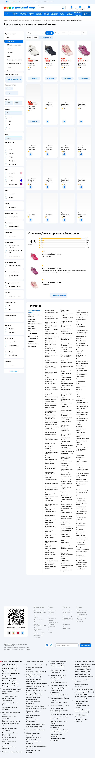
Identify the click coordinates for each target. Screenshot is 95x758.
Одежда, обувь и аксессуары (20, 20)
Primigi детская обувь (82, 330)
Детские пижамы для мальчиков (51, 519)
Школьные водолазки (51, 397)
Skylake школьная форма (50, 376)
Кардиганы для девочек (65, 310)
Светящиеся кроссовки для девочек (65, 430)
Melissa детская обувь (82, 363)
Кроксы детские (65, 563)
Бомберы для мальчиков (49, 523)
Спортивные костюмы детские (67, 469)
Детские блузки (65, 392)
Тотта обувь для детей (82, 487)
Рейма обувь (79, 338)
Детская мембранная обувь (82, 371)
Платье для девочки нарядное (50, 549)
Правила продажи (39, 619)
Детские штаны (65, 534)
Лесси (78, 396)
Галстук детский (80, 547)
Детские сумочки (81, 544)
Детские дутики (80, 359)
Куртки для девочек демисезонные (66, 338)
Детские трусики (81, 517)
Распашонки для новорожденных (50, 417)
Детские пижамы (81, 506)
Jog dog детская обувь (82, 312)
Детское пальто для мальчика (50, 516)
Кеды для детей (80, 379)
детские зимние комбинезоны (65, 457)
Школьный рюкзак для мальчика (51, 330)
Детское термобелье (66, 516)
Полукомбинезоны (66, 483)
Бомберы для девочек (67, 383)
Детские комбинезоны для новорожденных (51, 421)
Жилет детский (65, 502)
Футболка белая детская (65, 523)
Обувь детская (65, 542)
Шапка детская (80, 531)
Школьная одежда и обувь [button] (34, 311)
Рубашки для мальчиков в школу (50, 343)
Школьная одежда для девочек (51, 313)
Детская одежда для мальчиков (50, 534)
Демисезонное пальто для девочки (67, 318)
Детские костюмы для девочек (67, 386)
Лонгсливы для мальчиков (49, 538)
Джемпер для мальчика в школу (51, 393)
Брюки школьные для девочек (51, 355)
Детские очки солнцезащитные (81, 556)
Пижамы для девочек (66, 333)
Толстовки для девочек (51, 560)
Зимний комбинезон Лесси (67, 491)
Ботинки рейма (80, 343)
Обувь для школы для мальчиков (51, 363)
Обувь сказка (79, 322)
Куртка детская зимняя (67, 518)
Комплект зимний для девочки (67, 366)
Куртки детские (65, 463)
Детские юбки (49, 558)
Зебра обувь (79, 324)
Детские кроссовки (52, 20)
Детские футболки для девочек (67, 314)
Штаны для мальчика (51, 487)
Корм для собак (81, 616)
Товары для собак (82, 614)
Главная (6, 20)
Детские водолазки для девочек (66, 414)
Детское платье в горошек (65, 407)
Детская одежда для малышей (50, 408)
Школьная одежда (50, 310)
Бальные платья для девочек (50, 567)
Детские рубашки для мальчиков (51, 504)
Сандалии (10, 52)
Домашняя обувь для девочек (66, 434)
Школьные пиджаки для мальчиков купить (67, 527)
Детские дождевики (66, 506)
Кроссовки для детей (67, 565)
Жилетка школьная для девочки (51, 390)
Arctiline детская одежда (81, 484)
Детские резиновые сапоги (66, 570)
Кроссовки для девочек (65, 425)
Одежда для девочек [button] (35, 324)
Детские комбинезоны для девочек (67, 344)
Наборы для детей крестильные (50, 435)
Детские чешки (65, 560)
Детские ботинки (81, 366)
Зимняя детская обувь (82, 361)
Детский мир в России (10, 649)
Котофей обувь (80, 381)
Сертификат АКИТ (39, 633)
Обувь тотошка (80, 432)
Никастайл (79, 424)
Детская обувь (37, 20)
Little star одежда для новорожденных (82, 470)
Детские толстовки (66, 499)
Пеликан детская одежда (81, 429)
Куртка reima (64, 495)
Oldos (77, 392)
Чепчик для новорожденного (81, 522)
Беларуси (27, 649)
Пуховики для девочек (67, 342)
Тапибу (78, 310)
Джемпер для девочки (67, 335)
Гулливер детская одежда (81, 386)
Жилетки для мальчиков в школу (50, 366)
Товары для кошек (82, 610)
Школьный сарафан (50, 387)
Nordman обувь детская (65, 557)
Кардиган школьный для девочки (51, 372)
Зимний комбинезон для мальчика (51, 512)
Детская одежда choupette (80, 399)
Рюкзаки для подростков (79, 528)
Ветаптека (80, 621)
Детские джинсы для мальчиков (51, 541)
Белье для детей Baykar (82, 473)
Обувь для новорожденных (50, 449)
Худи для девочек (65, 389)
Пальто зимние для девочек (50, 555)
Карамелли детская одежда (81, 462)
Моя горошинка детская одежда (49, 464)
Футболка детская (66, 481)
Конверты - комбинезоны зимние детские (51, 439)
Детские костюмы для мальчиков (51, 497)
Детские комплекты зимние (66, 513)
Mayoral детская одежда (80, 409)
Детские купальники (82, 496)
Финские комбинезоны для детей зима (66, 487)
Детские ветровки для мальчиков (51, 484)
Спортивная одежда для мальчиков (50, 480)
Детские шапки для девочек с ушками (81, 563)
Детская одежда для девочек (66, 325)
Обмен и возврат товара (38, 616)
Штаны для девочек (66, 377)
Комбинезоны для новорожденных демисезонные (50, 468)
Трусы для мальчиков (82, 511)
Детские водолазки (66, 504)
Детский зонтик (80, 569)
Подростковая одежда (67, 479)
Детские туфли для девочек (66, 422)
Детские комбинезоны (67, 451)
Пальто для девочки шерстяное (66, 403)
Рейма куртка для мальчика (50, 545)
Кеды (8, 56)
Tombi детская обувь (82, 348)
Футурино (79, 426)
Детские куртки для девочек (66, 394)
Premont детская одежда (80, 458)
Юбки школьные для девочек (51, 334)
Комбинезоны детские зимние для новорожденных (51, 428)
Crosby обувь (80, 455)
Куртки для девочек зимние (66, 363)
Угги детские (79, 317)
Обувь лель (79, 444)
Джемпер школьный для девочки (51, 380)
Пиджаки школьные (50, 399)
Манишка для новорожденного (81, 559)
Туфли (9, 67)
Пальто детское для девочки (66, 352)
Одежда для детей (50, 401)
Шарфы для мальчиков (82, 549)
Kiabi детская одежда (82, 481)
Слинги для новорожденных (65, 448)
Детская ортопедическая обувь (67, 547)
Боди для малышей (50, 415)
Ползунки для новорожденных (65, 466)
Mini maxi (78, 465)
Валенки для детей (81, 319)
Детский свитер (65, 536)
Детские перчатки (81, 542)
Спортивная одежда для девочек (66, 348)
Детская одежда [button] (33, 336)
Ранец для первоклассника (80, 534)
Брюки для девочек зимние (66, 411)
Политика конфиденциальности (40, 624)
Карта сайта (37, 637)
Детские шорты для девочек (66, 359)
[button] (86, 13)
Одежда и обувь (10, 34)
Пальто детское (65, 521)
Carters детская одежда (82, 438)
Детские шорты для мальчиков (50, 527)
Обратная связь (38, 635)
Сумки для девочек (81, 566)
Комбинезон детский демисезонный (67, 454)
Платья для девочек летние (66, 380)
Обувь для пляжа (80, 376)
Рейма (77, 394)
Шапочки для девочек (82, 540)
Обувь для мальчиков (14, 45)
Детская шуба (64, 331)
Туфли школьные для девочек (51, 359)
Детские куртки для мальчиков (50, 476)
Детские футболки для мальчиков (51, 490)
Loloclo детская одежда (80, 435)
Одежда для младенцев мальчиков (51, 452)
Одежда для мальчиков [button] (32, 320)
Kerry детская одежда (82, 412)
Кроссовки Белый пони (51, 254)
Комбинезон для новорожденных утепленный (50, 445)
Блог (64, 626)
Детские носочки (81, 500)
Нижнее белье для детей (81, 514)
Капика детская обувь (82, 406)
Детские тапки (65, 567)
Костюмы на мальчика (51, 370)
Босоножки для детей (82, 345)
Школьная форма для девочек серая (51, 347)
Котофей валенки (81, 341)
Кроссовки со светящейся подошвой (67, 553)
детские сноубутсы (66, 545)
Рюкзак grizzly (49, 316)
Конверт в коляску (50, 432)
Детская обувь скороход (80, 350)
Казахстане (20, 649)
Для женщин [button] (32, 333)
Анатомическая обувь (14, 63)
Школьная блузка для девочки (51, 326)
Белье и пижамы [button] (33, 344)
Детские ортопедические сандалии (81, 355)
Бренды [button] (31, 341)
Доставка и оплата (39, 610)
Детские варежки (81, 525)
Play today (79, 389)
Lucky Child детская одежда (81, 476)
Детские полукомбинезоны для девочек (67, 399)
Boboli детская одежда (82, 490)
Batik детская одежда (82, 447)
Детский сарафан (50, 350)
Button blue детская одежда (81, 415)
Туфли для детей (65, 441)
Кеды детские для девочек (65, 438)
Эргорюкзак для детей (51, 424)
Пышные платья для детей (66, 322)
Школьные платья (50, 341)
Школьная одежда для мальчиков (51, 319)
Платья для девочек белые (66, 374)
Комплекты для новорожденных (50, 472)
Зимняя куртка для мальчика (50, 493)
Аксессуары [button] (32, 346)
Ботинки (9, 49)
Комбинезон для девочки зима (50, 563)
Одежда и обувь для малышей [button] (34, 316)
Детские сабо (80, 368)
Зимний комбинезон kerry (67, 509)
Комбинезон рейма (66, 461)
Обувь (8, 38)
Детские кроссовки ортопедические (81, 333)
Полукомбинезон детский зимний (66, 531)
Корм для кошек (81, 612)
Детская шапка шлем (82, 537)
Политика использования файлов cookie (38, 629)
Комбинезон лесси (66, 476)
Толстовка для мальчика (49, 501)
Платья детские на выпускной (50, 411)
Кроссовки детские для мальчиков (66, 418)
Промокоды (37, 622)
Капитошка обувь (81, 479)
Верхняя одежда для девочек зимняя (66, 355)
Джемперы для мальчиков (49, 530)
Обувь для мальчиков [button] (31, 327)
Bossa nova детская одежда (81, 441)
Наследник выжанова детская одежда (82, 403)
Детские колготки (81, 498)
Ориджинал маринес (82, 418)
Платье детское (49, 552)
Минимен (79, 453)
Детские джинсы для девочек (66, 370)
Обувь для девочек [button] (34, 331)
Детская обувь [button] (33, 338)
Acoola (78, 383)
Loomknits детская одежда (81, 421)
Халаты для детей (81, 509)
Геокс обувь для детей (82, 315)
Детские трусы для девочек (81, 503)
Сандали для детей (81, 336)
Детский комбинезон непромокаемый (67, 473)
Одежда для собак (82, 619)
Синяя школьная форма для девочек (51, 337)
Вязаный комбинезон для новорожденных (51, 460)
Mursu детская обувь (82, 374)
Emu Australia (80, 467)
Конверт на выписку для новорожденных (51, 404)
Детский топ (79, 519)
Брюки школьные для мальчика (51, 322)
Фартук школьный (50, 353)
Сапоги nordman (65, 551)
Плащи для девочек (66, 497)
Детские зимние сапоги (80, 327)
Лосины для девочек (66, 329)
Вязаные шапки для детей (81, 552)
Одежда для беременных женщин (67, 444)
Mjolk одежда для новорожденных (81, 449)
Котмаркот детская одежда (81, 493)
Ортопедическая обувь (14, 60)
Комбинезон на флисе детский (51, 456)
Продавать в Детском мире (40, 613)
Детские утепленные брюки (67, 539)
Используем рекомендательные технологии (16, 647)
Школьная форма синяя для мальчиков (51, 384)
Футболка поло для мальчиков (50, 508)
